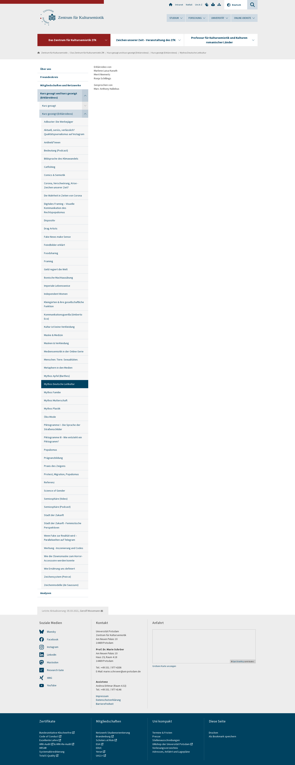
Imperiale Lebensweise (57, 285)
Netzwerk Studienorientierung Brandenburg (113, 734)
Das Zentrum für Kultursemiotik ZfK (87, 52)
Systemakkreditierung (52, 751)
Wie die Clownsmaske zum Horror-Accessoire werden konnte (63, 558)
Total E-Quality (47, 755)
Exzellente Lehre (48, 740)
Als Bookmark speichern (222, 736)
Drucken (213, 732)
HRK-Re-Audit (63, 744)
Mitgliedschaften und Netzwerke (60, 85)
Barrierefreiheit (104, 703)
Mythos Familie (52, 392)
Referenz (49, 482)
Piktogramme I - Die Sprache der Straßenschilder (62, 427)
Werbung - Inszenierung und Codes (63, 548)
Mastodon (52, 662)
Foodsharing (51, 253)
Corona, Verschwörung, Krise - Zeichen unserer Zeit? (61, 185)
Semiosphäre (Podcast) (57, 506)
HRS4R (43, 748)
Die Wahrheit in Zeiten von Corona (63, 195)
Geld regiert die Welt (56, 269)
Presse (156, 736)
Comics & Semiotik (54, 175)
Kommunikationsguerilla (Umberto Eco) (63, 316)
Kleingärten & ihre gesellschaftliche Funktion (64, 304)
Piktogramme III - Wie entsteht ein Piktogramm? (63, 439)
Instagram (52, 647)
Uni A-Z (198, 4)
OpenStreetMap (238, 661)
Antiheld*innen (52, 142)
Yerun (99, 751)
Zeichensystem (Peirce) (57, 576)
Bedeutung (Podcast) (56, 150)
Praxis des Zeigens (54, 466)
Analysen (45, 593)
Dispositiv (49, 220)
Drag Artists (50, 228)
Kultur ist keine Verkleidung (59, 326)
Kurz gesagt (49, 105)
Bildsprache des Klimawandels (61, 158)
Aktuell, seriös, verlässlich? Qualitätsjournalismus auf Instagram (64, 132)
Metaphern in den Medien (58, 367)
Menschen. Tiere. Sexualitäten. (61, 359)
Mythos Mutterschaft (55, 400)
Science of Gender (54, 490)
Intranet (179, 4)
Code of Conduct (48, 736)
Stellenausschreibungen (166, 740)
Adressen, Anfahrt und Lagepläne (171, 751)
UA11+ (99, 755)
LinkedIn (51, 654)
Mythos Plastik (52, 408)
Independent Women (56, 293)
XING (49, 677)
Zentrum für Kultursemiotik (81, 17)
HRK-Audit (44, 744)
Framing (48, 261)
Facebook (52, 639)
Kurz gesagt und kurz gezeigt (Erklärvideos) (128, 52)
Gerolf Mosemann (90, 610)
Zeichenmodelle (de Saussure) (61, 585)
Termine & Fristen (162, 732)
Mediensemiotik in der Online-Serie (64, 351)
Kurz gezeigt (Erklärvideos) (164, 52)
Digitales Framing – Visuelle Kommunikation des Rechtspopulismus (59, 208)
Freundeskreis (49, 77)
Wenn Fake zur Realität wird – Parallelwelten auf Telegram (60, 537)
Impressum (102, 696)
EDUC (99, 748)
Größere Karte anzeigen (164, 666)
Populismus (50, 449)
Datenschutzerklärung (108, 700)
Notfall (189, 4)
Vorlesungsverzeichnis (165, 748)
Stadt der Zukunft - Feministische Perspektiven (62, 525)
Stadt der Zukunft (54, 515)
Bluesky (51, 631)
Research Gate (55, 670)
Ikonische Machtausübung (58, 277)
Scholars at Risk (105, 740)
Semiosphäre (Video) (56, 498)
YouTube (51, 685)
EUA (98, 744)
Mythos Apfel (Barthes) (57, 376)
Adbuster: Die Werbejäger (58, 121)
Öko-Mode (50, 416)
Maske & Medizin (53, 335)
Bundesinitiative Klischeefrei (55, 732)
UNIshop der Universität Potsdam (171, 744)
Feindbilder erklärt (54, 245)
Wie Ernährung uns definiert (59, 568)
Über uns (45, 69)
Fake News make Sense (57, 236)
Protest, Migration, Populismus (61, 474)
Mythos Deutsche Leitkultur (193, 52)
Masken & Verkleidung (56, 343)
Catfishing (49, 167)
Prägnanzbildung (53, 458)
